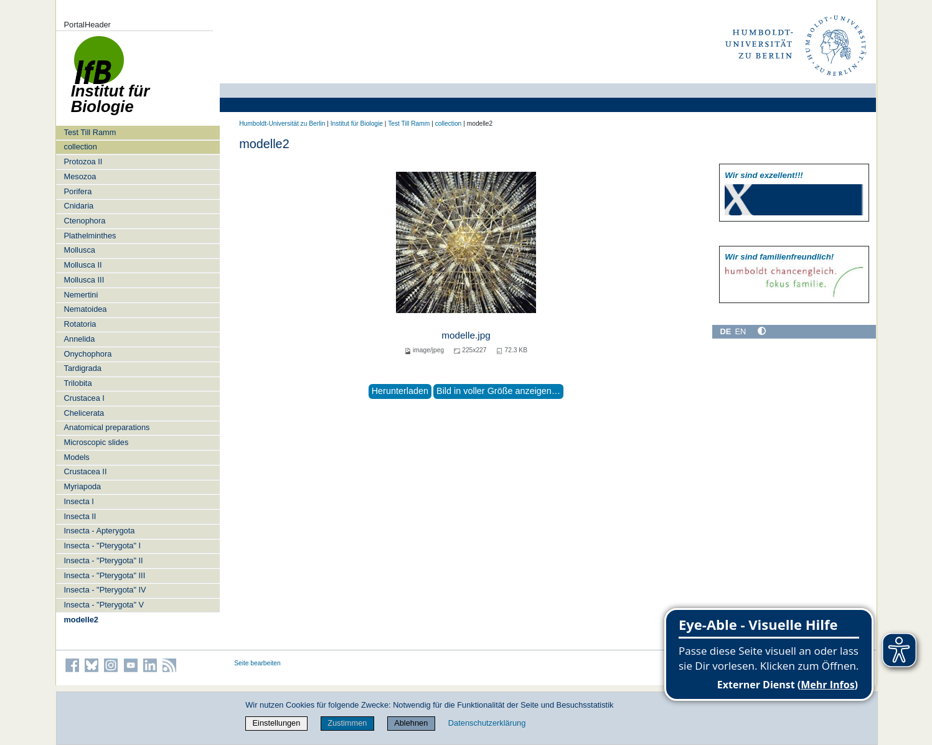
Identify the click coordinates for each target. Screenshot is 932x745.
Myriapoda (82, 486)
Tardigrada (82, 368)
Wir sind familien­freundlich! (779, 256)
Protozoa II (83, 161)
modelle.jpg (466, 335)
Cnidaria (78, 205)
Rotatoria (80, 324)
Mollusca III (84, 279)
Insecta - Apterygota (99, 530)
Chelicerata (84, 413)
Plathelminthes (90, 235)
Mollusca (79, 250)
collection (80, 146)
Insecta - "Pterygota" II (103, 560)
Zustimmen (347, 723)
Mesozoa (80, 176)
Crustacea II (85, 471)
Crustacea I (84, 398)
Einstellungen (277, 723)
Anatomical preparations (106, 427)
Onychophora (87, 353)
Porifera (78, 191)
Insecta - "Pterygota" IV (105, 589)
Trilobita (78, 383)
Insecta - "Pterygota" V (104, 604)
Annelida (79, 339)
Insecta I (78, 501)
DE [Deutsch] (726, 331)
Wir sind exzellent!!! (764, 175)
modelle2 (81, 619)
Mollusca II (82, 264)
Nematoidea (85, 309)
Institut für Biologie (357, 123)
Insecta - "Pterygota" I (102, 545)
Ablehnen (411, 723)
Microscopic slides (96, 442)
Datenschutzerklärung (486, 723)
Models (76, 457)
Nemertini (81, 294)
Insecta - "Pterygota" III (104, 575)
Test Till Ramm (90, 132)
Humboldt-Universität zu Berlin (282, 123)
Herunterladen (400, 391)
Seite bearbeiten (257, 663)
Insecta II (80, 516)
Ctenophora (84, 220)
